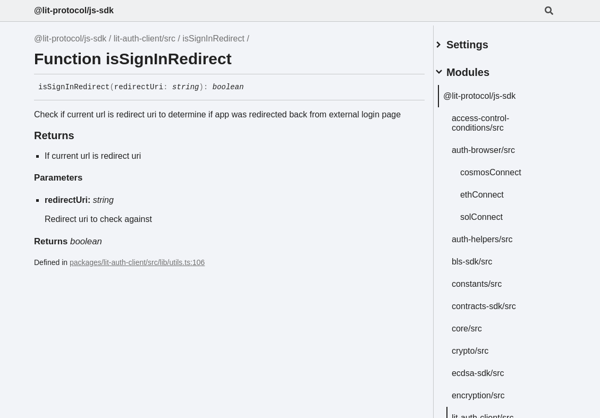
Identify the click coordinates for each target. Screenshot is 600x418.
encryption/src (491, 391)
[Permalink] (252, 87)
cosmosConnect (503, 168)
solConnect (494, 212)
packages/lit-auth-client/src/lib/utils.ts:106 (137, 262)
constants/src (489, 279)
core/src (479, 324)
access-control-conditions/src (493, 118)
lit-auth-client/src (144, 38)
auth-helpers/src (495, 235)
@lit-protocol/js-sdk (74, 10)
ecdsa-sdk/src (490, 368)
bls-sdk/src (484, 257)
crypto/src (482, 346)
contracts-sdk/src (496, 301)
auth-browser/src (496, 145)
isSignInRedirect (213, 38)
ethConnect (495, 190)
